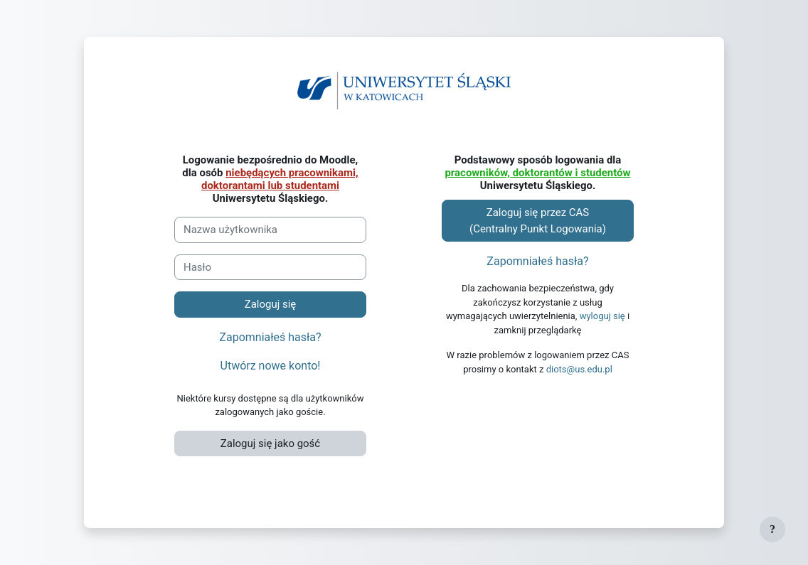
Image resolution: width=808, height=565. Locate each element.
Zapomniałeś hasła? (270, 337)
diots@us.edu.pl (579, 369)
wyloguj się (602, 316)
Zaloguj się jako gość (270, 443)
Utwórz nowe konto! (270, 365)
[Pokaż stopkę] (772, 529)
